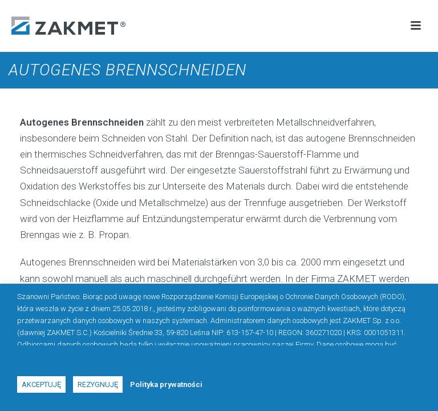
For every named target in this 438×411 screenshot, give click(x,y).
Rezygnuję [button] (98, 384)
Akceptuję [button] (41, 384)
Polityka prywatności (166, 384)
